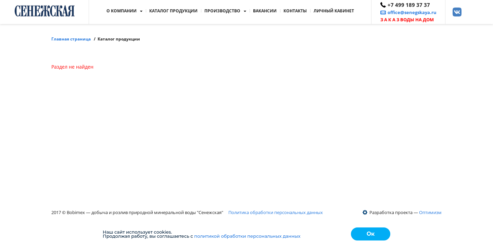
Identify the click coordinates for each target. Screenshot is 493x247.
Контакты (295, 11)
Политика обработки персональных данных (275, 212)
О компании (121, 11)
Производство (222, 11)
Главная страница (71, 39)
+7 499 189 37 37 (409, 4)
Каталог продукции (173, 11)
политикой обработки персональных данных (247, 236)
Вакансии (265, 11)
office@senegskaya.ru (412, 12)
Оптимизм (430, 212)
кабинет (334, 11)
